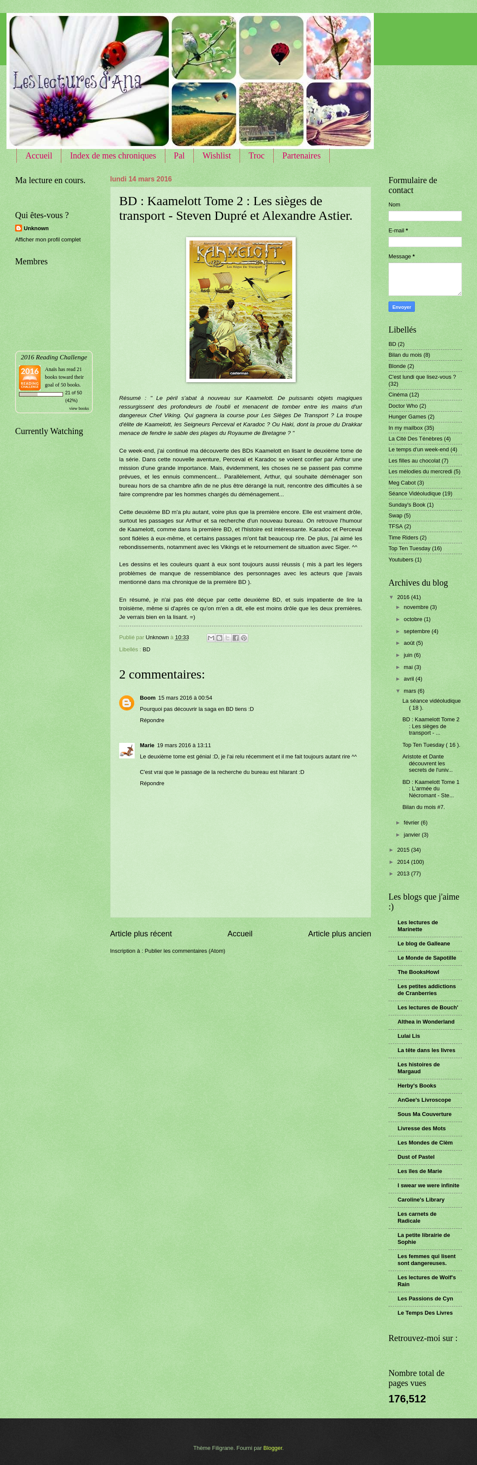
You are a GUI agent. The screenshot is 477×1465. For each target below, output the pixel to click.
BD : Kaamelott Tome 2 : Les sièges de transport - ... (430, 726)
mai (409, 667)
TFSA (396, 526)
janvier (413, 834)
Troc (257, 155)
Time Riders (403, 537)
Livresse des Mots (422, 1128)
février (412, 822)
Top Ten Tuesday (409, 548)
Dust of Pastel (416, 1157)
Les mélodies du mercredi (420, 471)
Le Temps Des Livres (425, 1313)
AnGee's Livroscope (424, 1100)
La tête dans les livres (426, 1050)
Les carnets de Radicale (417, 1217)
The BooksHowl (418, 972)
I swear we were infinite (428, 1185)
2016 (404, 597)
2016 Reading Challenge (54, 357)
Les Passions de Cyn (425, 1298)
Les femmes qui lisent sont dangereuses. (427, 1259)
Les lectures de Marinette (418, 925)
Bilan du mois (405, 355)
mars (410, 691)
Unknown (36, 228)
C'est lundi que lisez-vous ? (422, 377)
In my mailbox (406, 428)
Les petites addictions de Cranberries (427, 989)
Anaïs (51, 369)
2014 (404, 862)
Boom (147, 697)
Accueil (38, 155)
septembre (417, 631)
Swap (395, 515)
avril (409, 678)
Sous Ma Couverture (425, 1114)
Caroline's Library (421, 1199)
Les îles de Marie (420, 1171)
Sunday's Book (407, 504)
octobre (414, 619)
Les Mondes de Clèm (425, 1142)
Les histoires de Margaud (419, 1068)
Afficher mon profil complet (48, 239)
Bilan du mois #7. (423, 807)
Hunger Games (407, 416)
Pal (179, 155)
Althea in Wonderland (426, 1021)
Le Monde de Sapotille (427, 957)
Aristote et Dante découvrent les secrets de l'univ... (427, 763)
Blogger (272, 1448)
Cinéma (398, 394)
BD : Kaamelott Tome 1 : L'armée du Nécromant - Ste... (430, 789)
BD (146, 649)
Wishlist (216, 155)
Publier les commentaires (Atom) (185, 951)
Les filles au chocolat (414, 460)
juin (409, 655)
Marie (147, 745)
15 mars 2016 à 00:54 (185, 697)
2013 (404, 873)
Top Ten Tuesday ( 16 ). (431, 745)
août (410, 643)
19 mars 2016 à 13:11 (184, 745)
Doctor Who (403, 406)
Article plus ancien (339, 933)
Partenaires (301, 155)
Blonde (397, 366)
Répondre (152, 720)
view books (79, 408)
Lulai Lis (409, 1036)
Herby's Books (417, 1085)
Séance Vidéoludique (415, 493)
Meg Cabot (402, 482)
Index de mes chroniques (113, 155)
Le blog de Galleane (424, 943)
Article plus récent (141, 933)
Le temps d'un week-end (419, 449)
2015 (404, 850)
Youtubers (401, 559)
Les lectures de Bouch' (428, 1007)
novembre (417, 607)
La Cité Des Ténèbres (415, 438)
